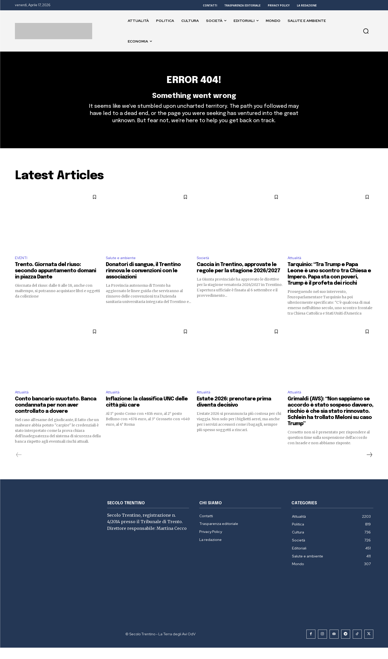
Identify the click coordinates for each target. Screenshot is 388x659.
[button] (365, 30)
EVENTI (22, 267)
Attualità (296, 267)
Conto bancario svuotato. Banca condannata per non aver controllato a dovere (55, 416)
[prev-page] (19, 466)
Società (204, 267)
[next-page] (369, 466)
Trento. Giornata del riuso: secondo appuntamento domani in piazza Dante (55, 281)
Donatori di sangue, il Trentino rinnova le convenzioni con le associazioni (143, 281)
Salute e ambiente (123, 267)
